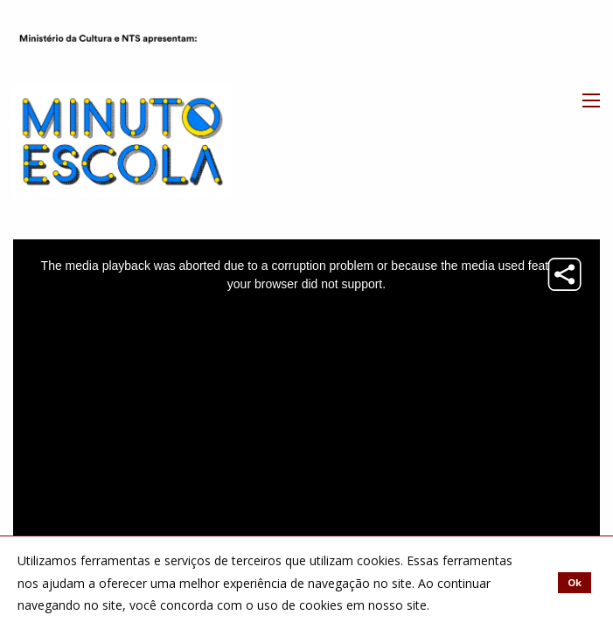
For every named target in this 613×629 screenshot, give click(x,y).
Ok (575, 582)
